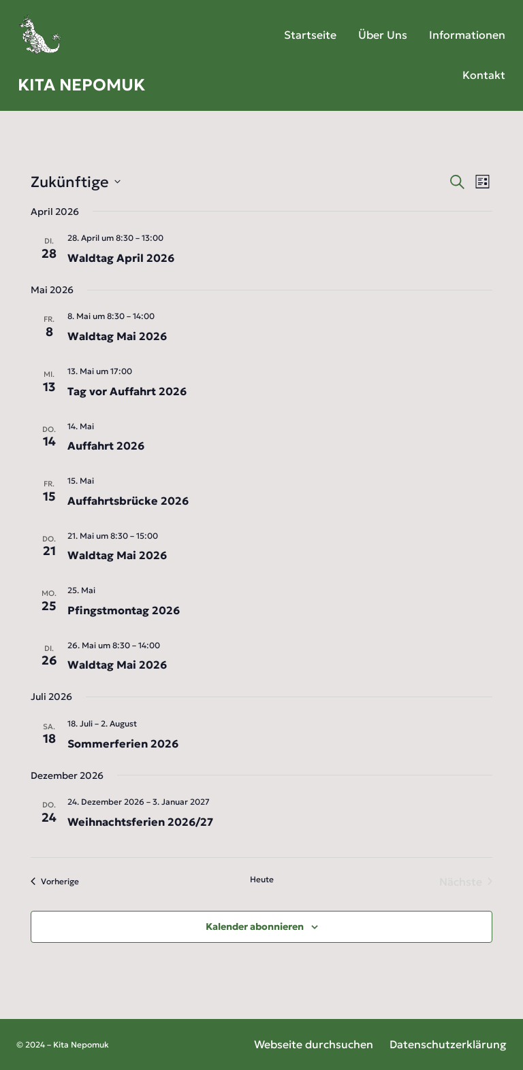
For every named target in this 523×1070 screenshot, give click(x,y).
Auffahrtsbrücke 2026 (128, 500)
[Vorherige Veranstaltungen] (55, 881)
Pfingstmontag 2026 (123, 610)
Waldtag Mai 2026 (117, 336)
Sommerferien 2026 (122, 743)
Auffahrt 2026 (105, 445)
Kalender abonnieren (255, 926)
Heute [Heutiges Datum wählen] (262, 879)
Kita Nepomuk (81, 85)
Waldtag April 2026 (120, 258)
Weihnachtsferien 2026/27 (140, 822)
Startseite (310, 34)
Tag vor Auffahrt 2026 (127, 391)
